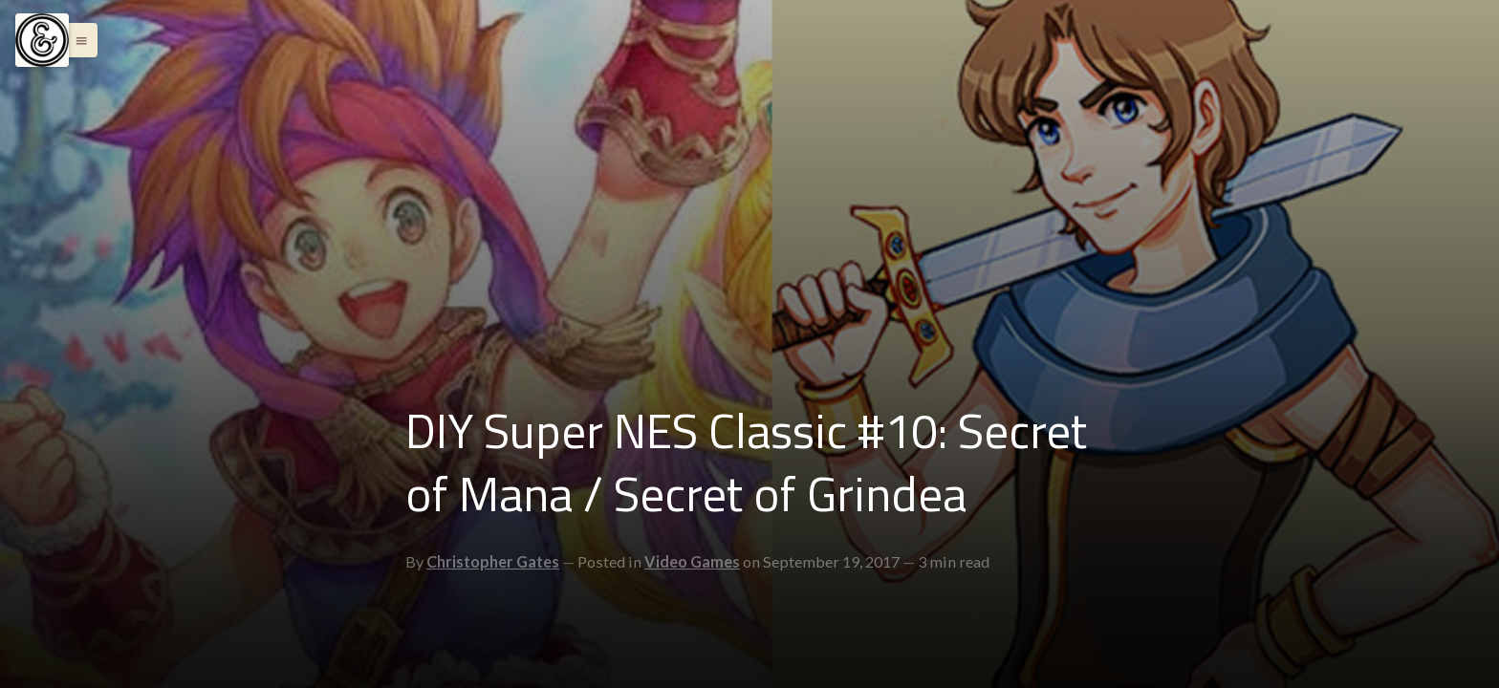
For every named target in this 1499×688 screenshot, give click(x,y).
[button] (76, 40)
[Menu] (42, 40)
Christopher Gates (492, 561)
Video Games (692, 561)
